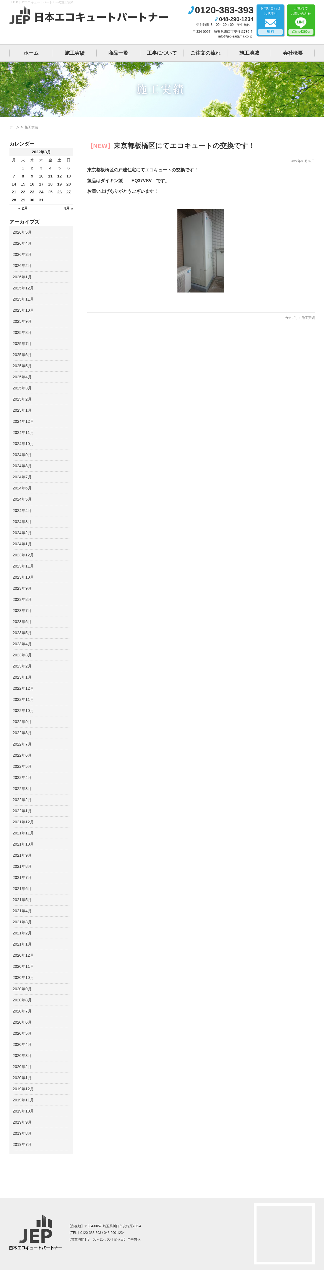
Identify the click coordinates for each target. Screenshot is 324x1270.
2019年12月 (23, 1089)
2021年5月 (22, 900)
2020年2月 (22, 1066)
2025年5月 (22, 366)
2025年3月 (22, 388)
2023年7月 (22, 610)
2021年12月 (23, 822)
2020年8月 (22, 1000)
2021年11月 (23, 833)
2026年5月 (22, 232)
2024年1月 (22, 544)
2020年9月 (22, 989)
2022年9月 (22, 721)
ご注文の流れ (205, 53)
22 (23, 192)
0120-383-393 (224, 10)
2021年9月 (22, 855)
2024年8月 (22, 466)
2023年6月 (22, 621)
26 (59, 192)
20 (68, 184)
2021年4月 (22, 911)
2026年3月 (22, 254)
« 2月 (23, 208)
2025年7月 (22, 343)
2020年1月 (22, 1078)
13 (68, 176)
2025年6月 (22, 354)
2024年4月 (22, 510)
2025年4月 (22, 377)
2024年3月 (22, 521)
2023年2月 (22, 666)
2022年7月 (22, 744)
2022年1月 (22, 811)
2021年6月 (22, 888)
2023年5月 (22, 633)
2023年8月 (22, 599)
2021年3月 (22, 922)
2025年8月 (22, 332)
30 (32, 200)
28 (14, 200)
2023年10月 (23, 577)
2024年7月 (22, 477)
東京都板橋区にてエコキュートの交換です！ (184, 145)
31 (41, 200)
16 (32, 184)
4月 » (68, 208)
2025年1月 (22, 410)
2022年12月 (23, 688)
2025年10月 (23, 310)
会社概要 (293, 53)
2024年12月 (23, 421)
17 (41, 184)
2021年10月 (23, 844)
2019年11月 (23, 1100)
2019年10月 (23, 1111)
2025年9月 (22, 321)
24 (41, 192)
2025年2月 (22, 399)
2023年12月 (23, 555)
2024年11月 (23, 432)
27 (68, 192)
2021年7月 (22, 877)
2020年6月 (22, 1022)
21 (14, 192)
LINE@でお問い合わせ (300, 20)
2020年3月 (22, 1055)
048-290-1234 (236, 19)
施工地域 (249, 53)
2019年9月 (22, 1122)
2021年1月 (22, 944)
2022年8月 (22, 733)
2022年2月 (22, 800)
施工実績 (75, 53)
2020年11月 (23, 966)
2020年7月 (22, 1011)
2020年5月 (22, 1033)
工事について (162, 53)
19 (59, 184)
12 (59, 176)
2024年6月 (22, 488)
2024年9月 (22, 454)
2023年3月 (22, 655)
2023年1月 (22, 677)
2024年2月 (22, 533)
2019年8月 (22, 1133)
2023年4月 (22, 644)
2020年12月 (23, 955)
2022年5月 (22, 766)
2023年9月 (22, 588)
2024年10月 (23, 443)
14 (14, 184)
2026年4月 (22, 243)
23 (32, 192)
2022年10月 (23, 710)
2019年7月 (22, 1144)
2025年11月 (23, 299)
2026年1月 (22, 277)
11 (50, 176)
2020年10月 (23, 977)
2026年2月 (22, 265)
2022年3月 (22, 788)
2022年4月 (22, 777)
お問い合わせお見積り (270, 20)
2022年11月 (23, 699)
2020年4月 (22, 1044)
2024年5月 (22, 499)
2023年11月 (23, 566)
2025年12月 (23, 288)
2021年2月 (22, 933)
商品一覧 (118, 53)
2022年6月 (22, 755)
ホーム (31, 53)
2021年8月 (22, 866)
